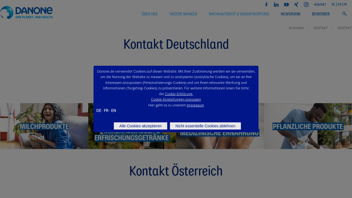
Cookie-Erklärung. (179, 93)
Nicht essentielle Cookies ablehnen (205, 126)
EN (113, 110)
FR (106, 110)
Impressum (195, 105)
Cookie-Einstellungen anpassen (176, 99)
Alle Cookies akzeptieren (140, 126)
